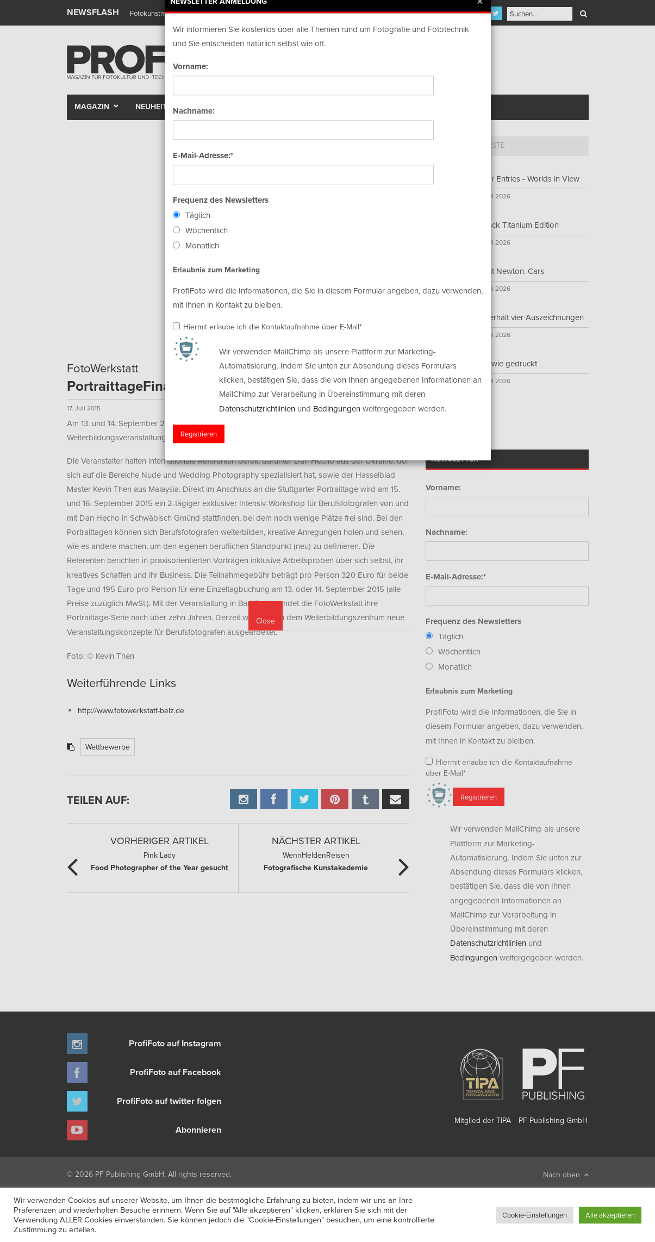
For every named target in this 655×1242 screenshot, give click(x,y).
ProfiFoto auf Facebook (175, 1072)
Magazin (91, 106)
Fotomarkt (369, 106)
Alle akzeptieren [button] (610, 1215)
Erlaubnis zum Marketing (469, 690)
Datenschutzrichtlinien (488, 942)
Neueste (488, 145)
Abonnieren (198, 1130)
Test (211, 106)
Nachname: (446, 532)
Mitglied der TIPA (482, 1082)
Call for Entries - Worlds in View (524, 178)
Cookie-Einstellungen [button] (534, 1215)
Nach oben (566, 1174)
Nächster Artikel (316, 840)
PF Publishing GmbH (553, 1082)
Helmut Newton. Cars (506, 271)
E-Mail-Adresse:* (456, 577)
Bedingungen (473, 957)
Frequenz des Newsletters (473, 621)
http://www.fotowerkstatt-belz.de (131, 710)
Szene (249, 106)
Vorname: (443, 488)
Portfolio (307, 106)
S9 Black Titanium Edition (514, 224)
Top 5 (445, 145)
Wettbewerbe (107, 746)
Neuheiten (156, 106)
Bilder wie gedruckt (503, 363)
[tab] (445, 146)
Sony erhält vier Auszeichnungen (526, 317)
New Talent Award (448, 106)
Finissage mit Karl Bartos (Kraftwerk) (185, 13)
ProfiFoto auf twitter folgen (169, 1101)
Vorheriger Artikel (159, 840)
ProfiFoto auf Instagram (175, 1043)
